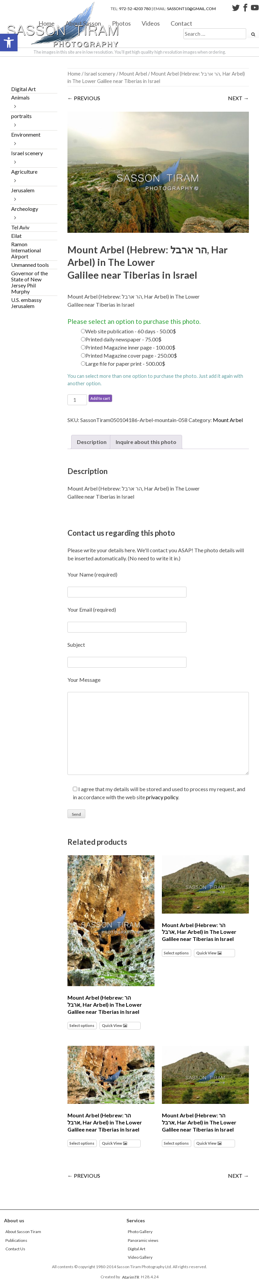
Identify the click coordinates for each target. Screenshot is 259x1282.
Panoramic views (143, 1240)
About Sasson (83, 23)
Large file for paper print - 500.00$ (125, 363)
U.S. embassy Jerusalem (26, 303)
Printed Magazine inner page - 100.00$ (130, 347)
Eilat (16, 235)
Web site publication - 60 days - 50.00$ (130, 331)
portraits (21, 116)
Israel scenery (99, 74)
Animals (20, 97)
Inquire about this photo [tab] (146, 442)
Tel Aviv (20, 227)
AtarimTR (130, 1276)
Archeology (24, 208)
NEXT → (238, 98)
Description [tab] (92, 442)
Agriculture (24, 171)
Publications (16, 1240)
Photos (121, 23)
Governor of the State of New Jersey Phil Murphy (29, 282)
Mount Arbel (133, 74)
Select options (81, 1025)
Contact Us (15, 1248)
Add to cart (100, 398)
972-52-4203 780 (135, 8)
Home (46, 23)
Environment (25, 134)
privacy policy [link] (162, 797)
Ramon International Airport (26, 250)
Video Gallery (140, 1257)
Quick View (112, 1025)
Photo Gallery (140, 1231)
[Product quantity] (77, 399)
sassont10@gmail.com (191, 8)
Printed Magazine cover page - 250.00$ (131, 355)
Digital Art (23, 89)
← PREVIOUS (83, 98)
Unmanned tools (30, 264)
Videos (151, 23)
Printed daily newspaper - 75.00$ (123, 339)
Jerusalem (22, 190)
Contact (181, 23)
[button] (9, 42)
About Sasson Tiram (23, 1231)
